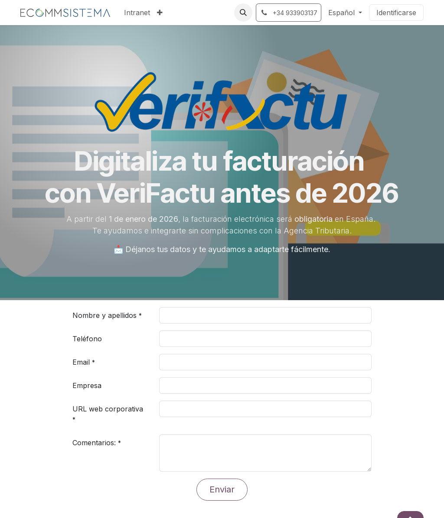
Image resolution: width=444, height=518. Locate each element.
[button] (243, 12)
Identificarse (396, 12)
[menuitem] (137, 12)
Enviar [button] (222, 489)
